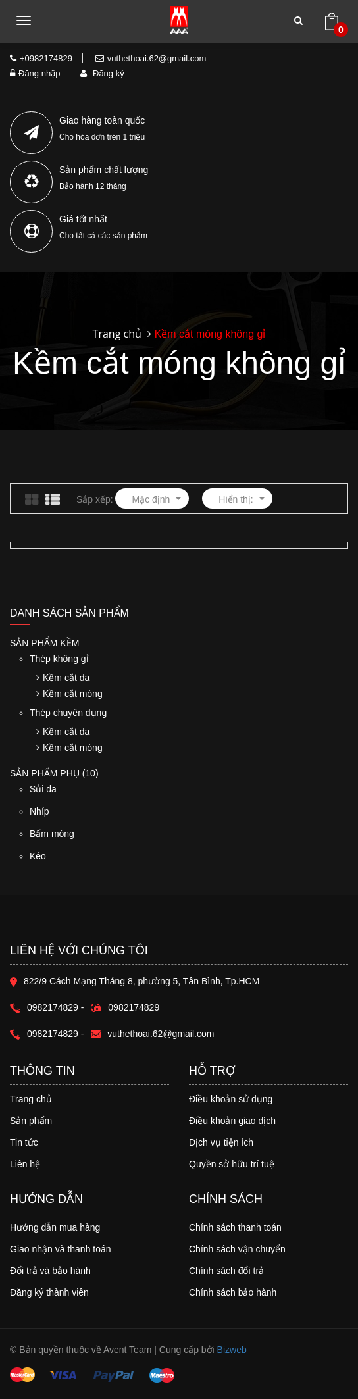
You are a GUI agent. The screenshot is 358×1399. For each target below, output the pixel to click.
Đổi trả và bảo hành (50, 1270)
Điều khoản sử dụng (230, 1099)
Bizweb (232, 1349)
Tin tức (24, 1142)
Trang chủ (117, 333)
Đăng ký (102, 73)
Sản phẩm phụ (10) (54, 773)
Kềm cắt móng (69, 693)
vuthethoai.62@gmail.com (151, 58)
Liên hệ (25, 1164)
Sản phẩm (31, 1120)
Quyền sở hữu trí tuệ (231, 1164)
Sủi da (94, 795)
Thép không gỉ (59, 658)
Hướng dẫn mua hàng (55, 1227)
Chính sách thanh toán (235, 1227)
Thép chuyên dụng (68, 712)
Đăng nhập (35, 73)
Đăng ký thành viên (49, 1292)
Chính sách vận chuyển (237, 1249)
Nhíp (94, 817)
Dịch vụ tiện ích (221, 1142)
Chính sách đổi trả (226, 1270)
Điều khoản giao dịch (232, 1120)
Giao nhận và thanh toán (60, 1249)
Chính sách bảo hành (232, 1292)
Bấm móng (94, 840)
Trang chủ (31, 1099)
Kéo (94, 862)
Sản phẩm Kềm (44, 643)
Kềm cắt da (63, 678)
